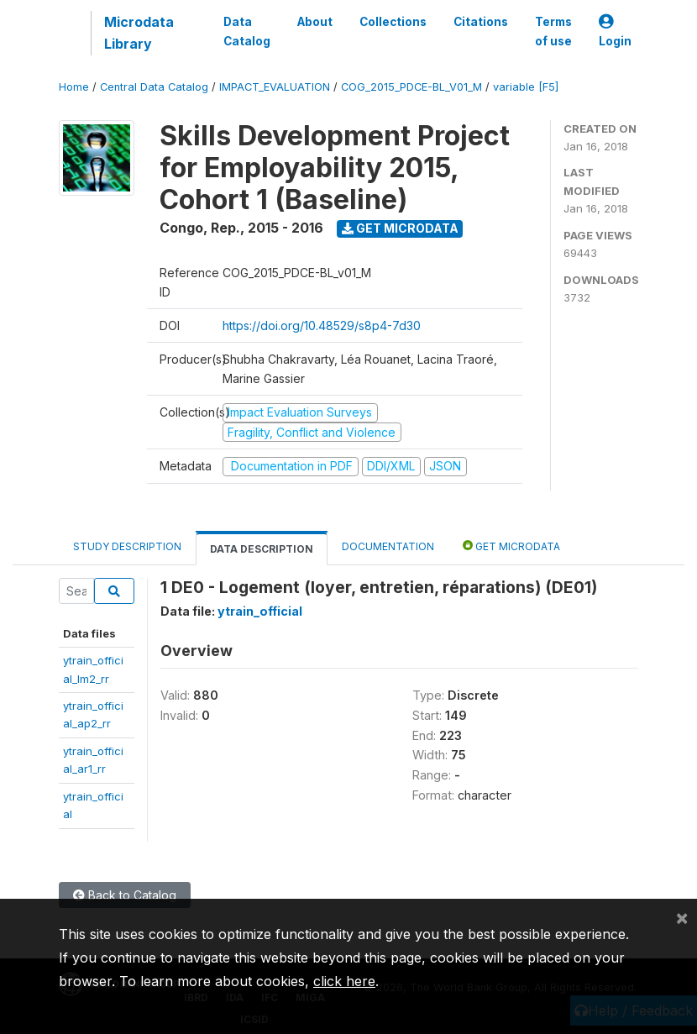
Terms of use (553, 31)
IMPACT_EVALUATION (274, 87)
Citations (480, 22)
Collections (393, 22)
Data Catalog (246, 31)
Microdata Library (139, 32)
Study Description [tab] (127, 546)
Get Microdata (400, 228)
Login (615, 31)
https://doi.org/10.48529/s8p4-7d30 (322, 325)
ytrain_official (259, 611)
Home (74, 87)
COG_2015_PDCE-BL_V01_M (411, 87)
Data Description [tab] (261, 549)
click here (344, 981)
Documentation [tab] (388, 546)
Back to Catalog (124, 895)
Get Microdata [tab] (511, 545)
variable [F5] (525, 87)
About (315, 22)
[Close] (682, 917)
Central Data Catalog (154, 87)
